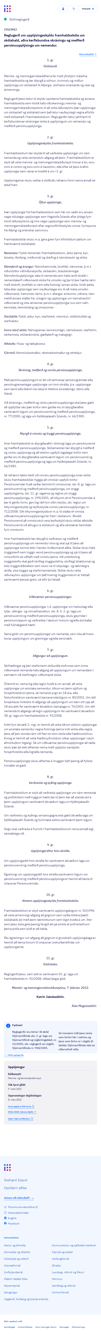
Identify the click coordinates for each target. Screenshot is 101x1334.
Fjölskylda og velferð (16, 1258)
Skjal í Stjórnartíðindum (19, 1118)
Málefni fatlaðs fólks (16, 1279)
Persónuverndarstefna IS (23, 1207)
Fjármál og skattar (62, 1252)
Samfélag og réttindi (64, 1285)
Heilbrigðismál (60, 1258)
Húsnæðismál (12, 1265)
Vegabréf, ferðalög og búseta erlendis (26, 1299)
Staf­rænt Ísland (15, 1180)
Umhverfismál (60, 1292)
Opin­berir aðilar (15, 1187)
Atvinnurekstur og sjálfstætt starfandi (74, 1245)
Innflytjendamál (13, 1272)
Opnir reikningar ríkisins (45, 1327)
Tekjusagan (64, 1327)
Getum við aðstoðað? (19, 1198)
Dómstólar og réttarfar (17, 1252)
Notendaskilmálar (18, 1212)
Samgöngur (10, 1292)
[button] (63, 8)
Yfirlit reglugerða (15, 1055)
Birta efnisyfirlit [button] (88, 54)
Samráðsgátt (9, 1327)
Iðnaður (56, 1265)
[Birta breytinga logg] (50, 1132)
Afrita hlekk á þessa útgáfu (22, 1111)
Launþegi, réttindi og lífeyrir (68, 1272)
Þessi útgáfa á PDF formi (19, 1106)
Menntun (57, 1279)
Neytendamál (12, 1285)
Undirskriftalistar (25, 1327)
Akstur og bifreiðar (15, 1245)
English (12, 1218)
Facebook (13, 1223)
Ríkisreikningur (78, 1327)
